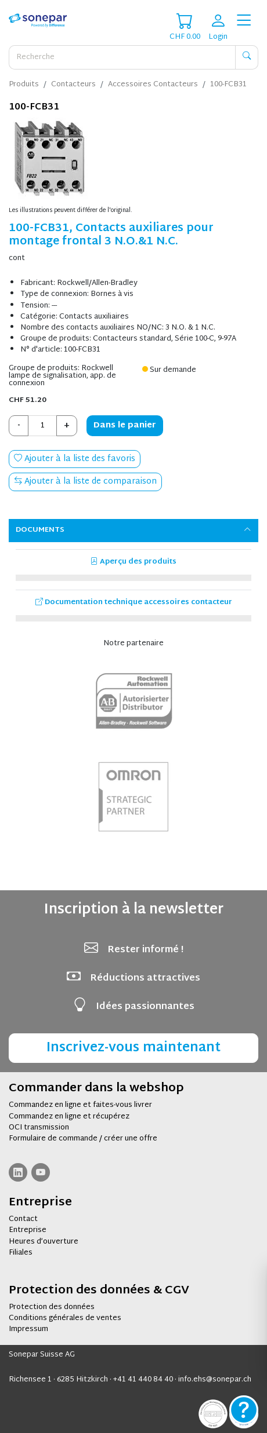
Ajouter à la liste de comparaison (85, 481)
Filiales (21, 1253)
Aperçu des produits (133, 562)
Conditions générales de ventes (65, 1318)
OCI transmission (39, 1128)
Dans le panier (124, 425)
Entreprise (27, 1230)
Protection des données (52, 1307)
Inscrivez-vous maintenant (133, 1048)
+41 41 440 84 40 (143, 1380)
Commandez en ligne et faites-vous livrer (80, 1105)
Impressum (28, 1329)
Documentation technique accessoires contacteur (133, 602)
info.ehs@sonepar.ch (214, 1380)
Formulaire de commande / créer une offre (83, 1139)
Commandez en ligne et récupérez (69, 1117)
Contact (23, 1219)
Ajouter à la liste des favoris (74, 459)
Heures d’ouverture (43, 1242)
